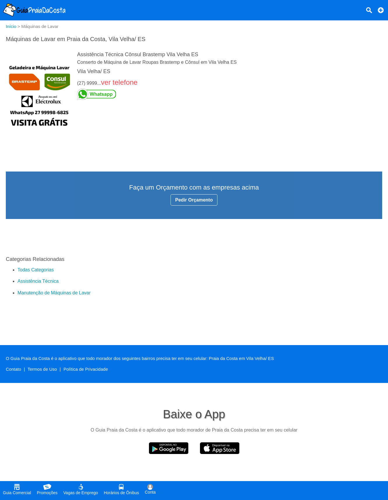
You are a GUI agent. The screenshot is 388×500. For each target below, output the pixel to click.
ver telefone (119, 82)
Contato (13, 369)
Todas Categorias (35, 269)
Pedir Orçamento (194, 199)
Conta (150, 489)
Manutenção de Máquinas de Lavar (54, 292)
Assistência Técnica (38, 281)
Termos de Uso (42, 369)
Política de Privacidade (86, 369)
